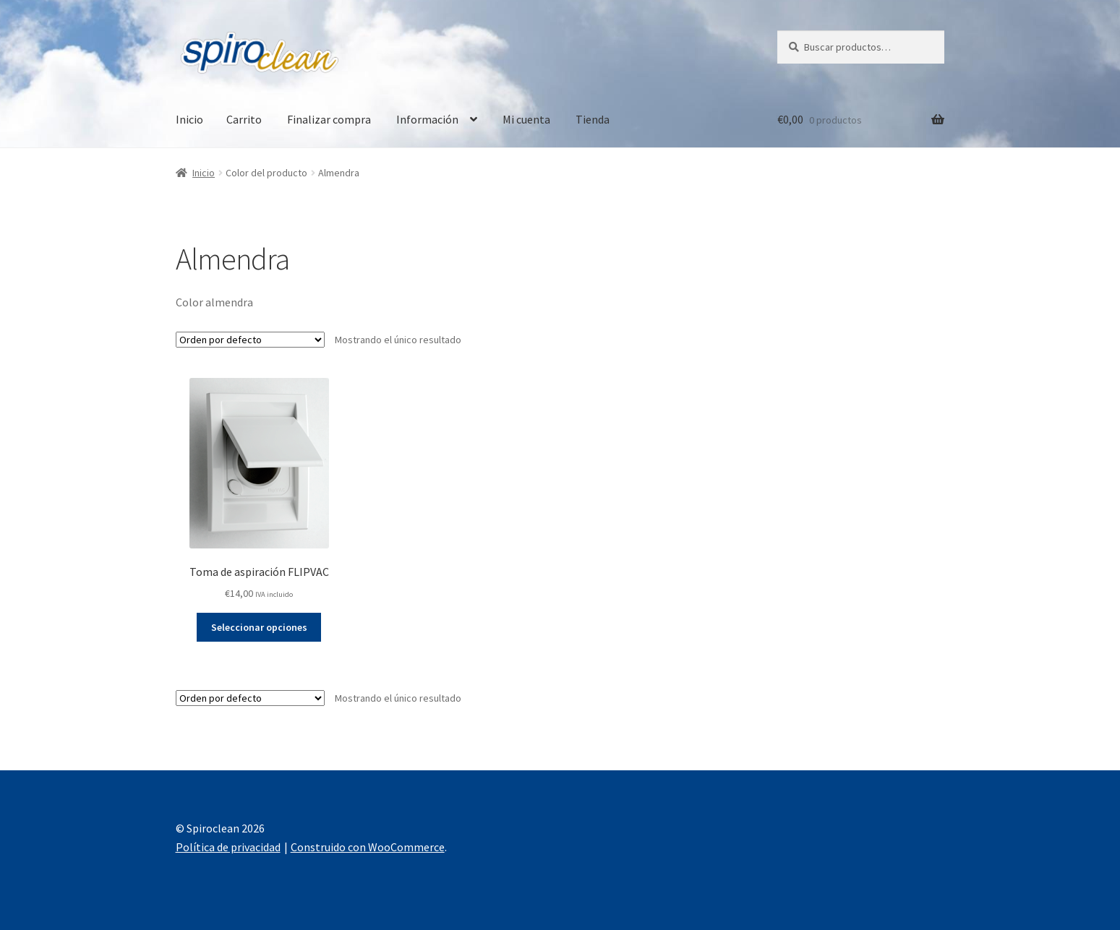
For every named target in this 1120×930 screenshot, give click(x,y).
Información (427, 119)
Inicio (189, 119)
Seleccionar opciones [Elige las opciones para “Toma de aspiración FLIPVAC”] (259, 627)
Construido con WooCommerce (368, 847)
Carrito (244, 119)
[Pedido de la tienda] (250, 340)
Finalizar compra (329, 119)
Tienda (593, 119)
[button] (23, 22)
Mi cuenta (526, 119)
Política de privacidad (228, 847)
